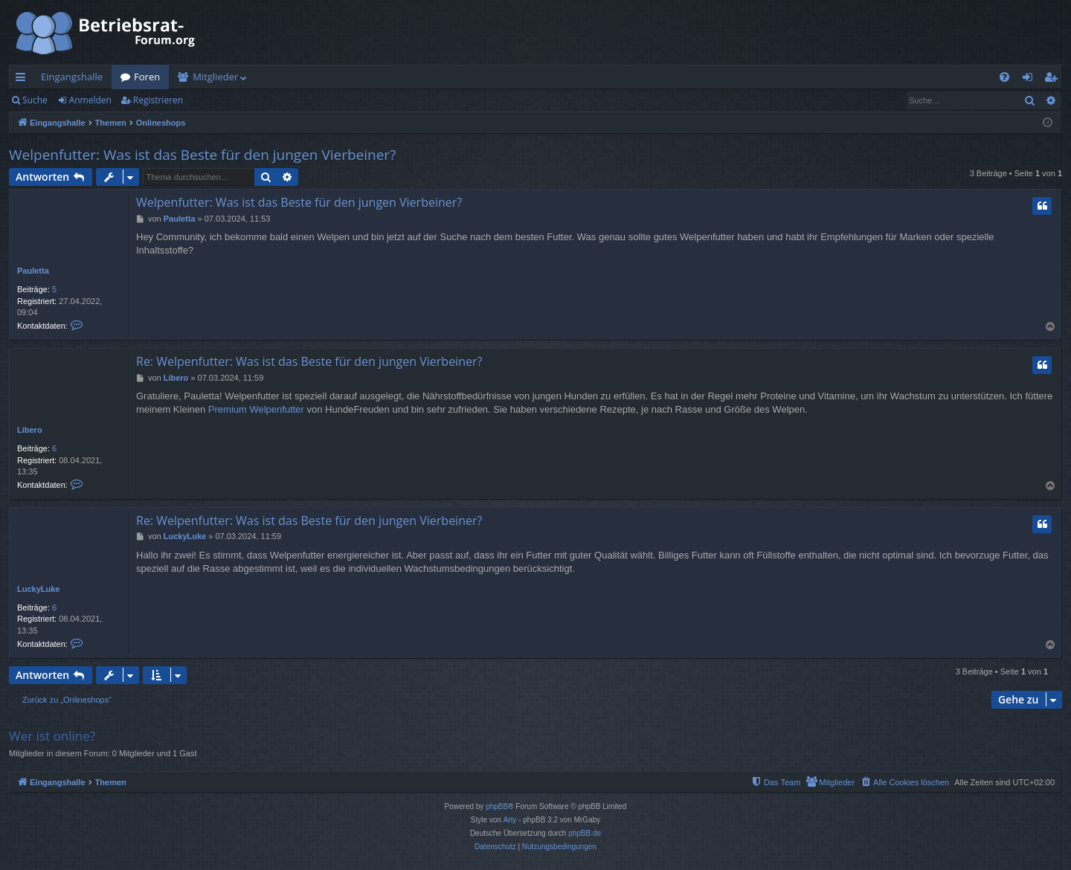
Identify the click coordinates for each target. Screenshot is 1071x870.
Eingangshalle (72, 76)
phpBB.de (584, 833)
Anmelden (90, 100)
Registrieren (158, 100)
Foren (147, 76)
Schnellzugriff (23, 79)
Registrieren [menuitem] (1054, 79)
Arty (510, 820)
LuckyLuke (38, 588)
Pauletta (33, 270)
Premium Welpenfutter (256, 409)
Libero (29, 429)
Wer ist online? (52, 735)
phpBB (497, 806)
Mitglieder (215, 76)
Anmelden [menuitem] (1031, 79)
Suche (35, 100)
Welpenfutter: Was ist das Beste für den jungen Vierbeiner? (202, 154)
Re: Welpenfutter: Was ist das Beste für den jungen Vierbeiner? (309, 361)
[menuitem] (1004, 77)
